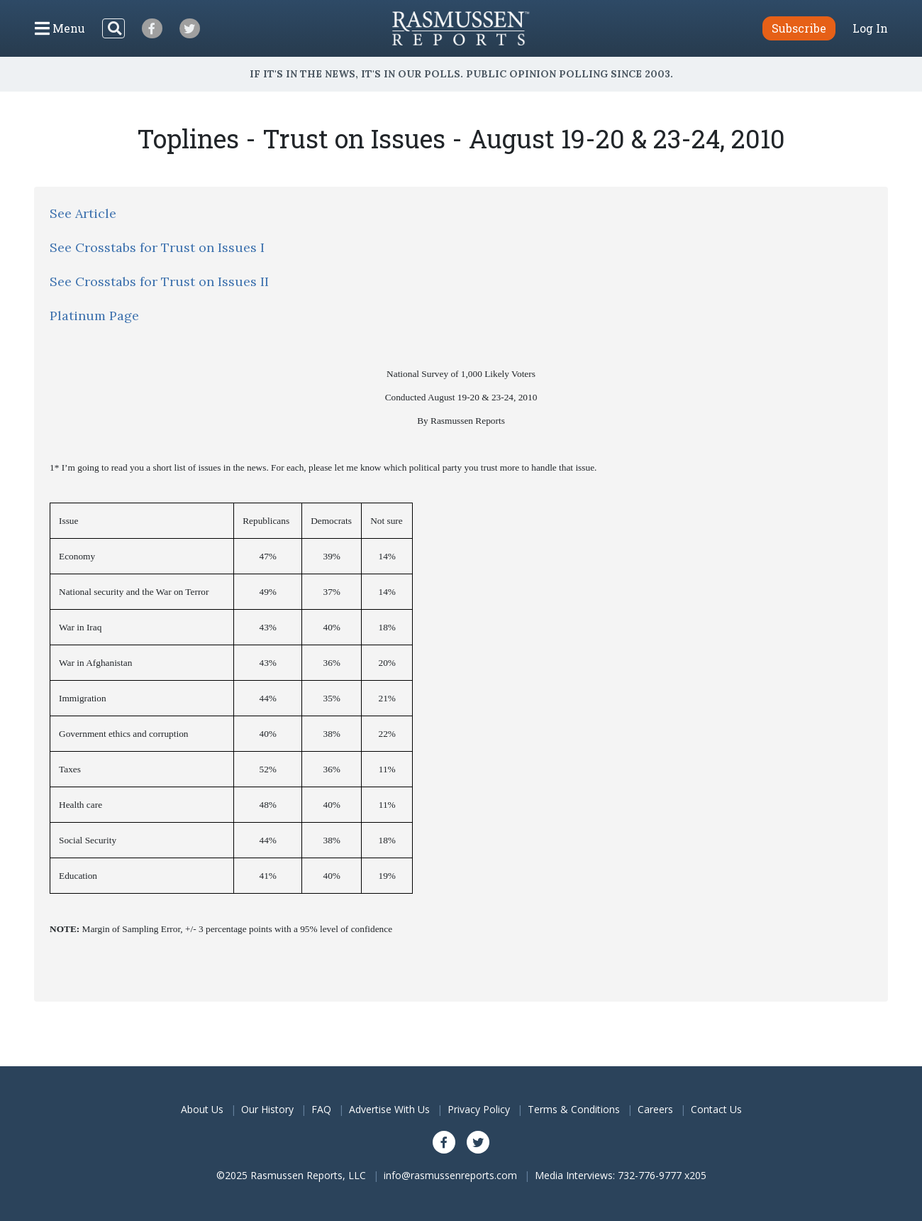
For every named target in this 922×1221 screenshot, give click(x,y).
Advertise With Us (389, 1109)
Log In (870, 28)
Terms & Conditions (574, 1109)
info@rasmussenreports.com (450, 1175)
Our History (267, 1109)
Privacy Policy (479, 1109)
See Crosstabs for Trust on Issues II (159, 281)
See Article (83, 213)
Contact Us (716, 1109)
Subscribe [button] (799, 28)
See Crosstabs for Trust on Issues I (157, 247)
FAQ (321, 1109)
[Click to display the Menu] (59, 28)
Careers (655, 1109)
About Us (202, 1109)
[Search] (113, 28)
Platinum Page (94, 315)
